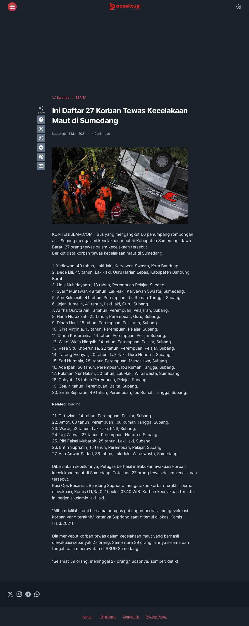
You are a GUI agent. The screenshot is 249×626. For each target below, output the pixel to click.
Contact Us (131, 617)
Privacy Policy (156, 617)
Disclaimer (108, 617)
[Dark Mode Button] (238, 7)
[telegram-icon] (28, 594)
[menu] (12, 6)
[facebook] (41, 119)
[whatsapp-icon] (37, 594)
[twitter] (41, 129)
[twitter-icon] (10, 594)
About (87, 617)
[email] (41, 166)
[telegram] (41, 147)
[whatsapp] (41, 138)
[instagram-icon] (19, 594)
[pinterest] (41, 157)
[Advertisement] (124, 54)
